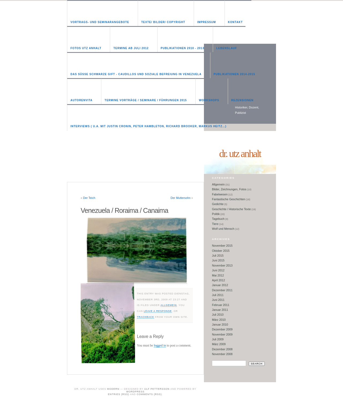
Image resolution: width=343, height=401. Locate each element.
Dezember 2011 (222, 290)
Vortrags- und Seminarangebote (99, 22)
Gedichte (217, 204)
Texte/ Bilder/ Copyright (163, 22)
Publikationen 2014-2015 (234, 74)
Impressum (206, 22)
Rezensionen (242, 100)
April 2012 (218, 280)
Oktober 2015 (220, 250)
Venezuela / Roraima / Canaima (124, 210)
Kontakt (235, 22)
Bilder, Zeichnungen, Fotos (229, 189)
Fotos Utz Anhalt (85, 48)
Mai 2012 (218, 275)
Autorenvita (81, 100)
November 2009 (222, 334)
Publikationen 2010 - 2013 (182, 48)
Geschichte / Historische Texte (231, 209)
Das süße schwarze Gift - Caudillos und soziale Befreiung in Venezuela (136, 74)
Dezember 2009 (222, 329)
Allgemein (169, 305)
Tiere (215, 223)
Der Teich (89, 197)
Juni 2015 (218, 260)
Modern (113, 389)
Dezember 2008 (222, 349)
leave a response (158, 311)
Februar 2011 (220, 305)
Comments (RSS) (149, 394)
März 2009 (219, 344)
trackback (145, 317)
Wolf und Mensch (223, 228)
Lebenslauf (226, 48)
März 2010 (219, 319)
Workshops (209, 100)
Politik (216, 214)
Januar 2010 (220, 324)
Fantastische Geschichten (228, 199)
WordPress (135, 391)
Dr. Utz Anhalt (240, 153)
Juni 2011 (218, 299)
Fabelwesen (220, 194)
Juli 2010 (217, 314)
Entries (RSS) (118, 394)
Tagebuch (218, 218)
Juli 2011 (217, 295)
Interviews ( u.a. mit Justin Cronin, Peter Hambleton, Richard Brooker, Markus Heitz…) (148, 126)
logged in (160, 345)
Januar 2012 (220, 285)
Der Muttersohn (181, 197)
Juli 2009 (217, 339)
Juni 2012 (218, 270)
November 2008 (222, 354)
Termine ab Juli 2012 (130, 48)
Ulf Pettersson (157, 389)
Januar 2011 (220, 309)
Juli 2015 (217, 255)
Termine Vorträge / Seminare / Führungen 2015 (146, 100)
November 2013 (222, 265)
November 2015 (222, 245)
